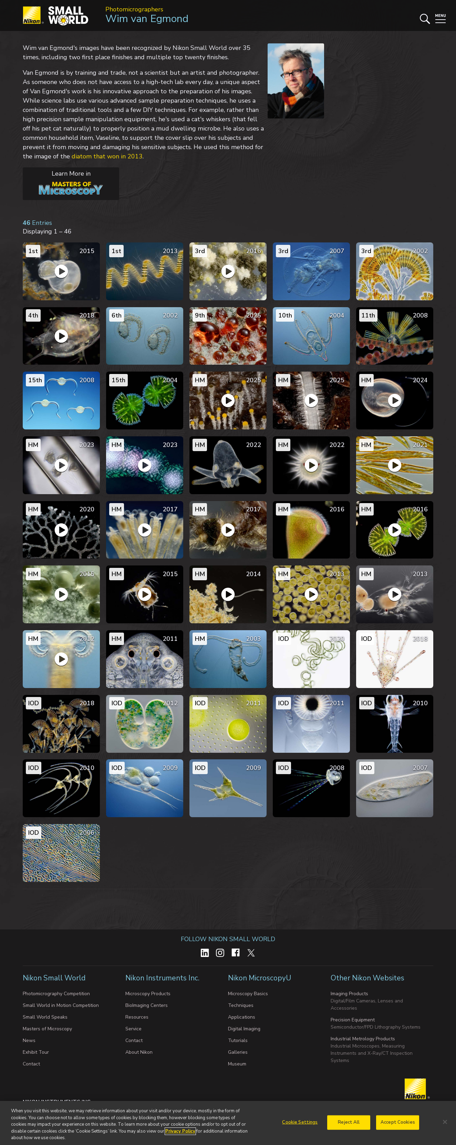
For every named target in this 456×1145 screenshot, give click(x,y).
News (29, 1040)
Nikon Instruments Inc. (163, 978)
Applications (241, 1017)
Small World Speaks (45, 1017)
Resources (136, 1017)
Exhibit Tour (36, 1052)
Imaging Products (349, 993)
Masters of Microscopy (47, 1029)
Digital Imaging (244, 1029)
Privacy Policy (180, 1131)
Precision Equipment (353, 1020)
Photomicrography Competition (56, 993)
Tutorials (238, 1040)
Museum (237, 1064)
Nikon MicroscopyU (259, 978)
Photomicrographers (134, 9)
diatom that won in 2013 (107, 156)
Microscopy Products (147, 993)
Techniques (240, 1005)
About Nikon (139, 1052)
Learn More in (63, 182)
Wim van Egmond (146, 19)
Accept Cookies (398, 1122)
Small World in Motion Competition (61, 1005)
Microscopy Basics (248, 993)
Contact (31, 1064)
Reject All (349, 1122)
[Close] (445, 1122)
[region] (228, 1123)
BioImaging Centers (146, 1005)
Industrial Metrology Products (363, 1038)
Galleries (238, 1052)
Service (133, 1029)
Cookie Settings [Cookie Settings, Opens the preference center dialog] (300, 1122)
